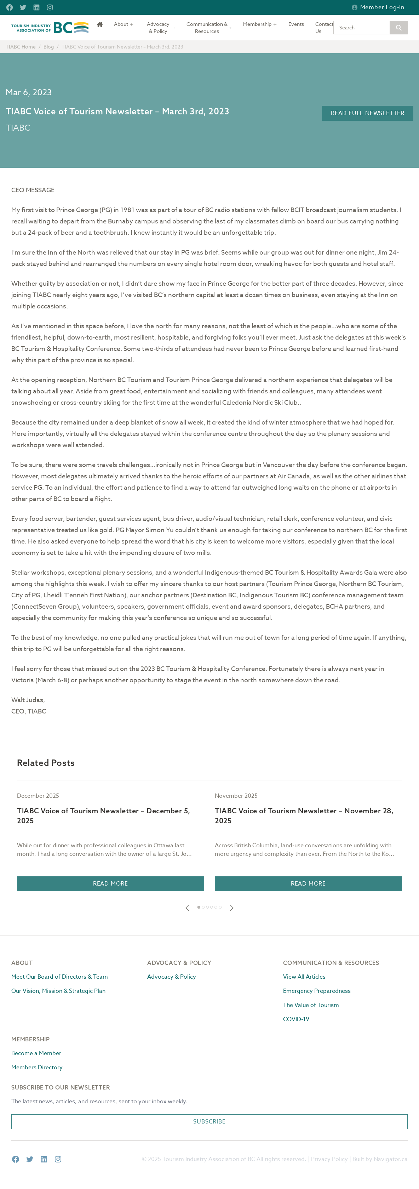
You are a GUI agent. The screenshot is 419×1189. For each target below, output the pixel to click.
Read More (110, 884)
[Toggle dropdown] (124, 24)
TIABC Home (21, 46)
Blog (49, 46)
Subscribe (209, 1121)
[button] (187, 908)
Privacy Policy (329, 1159)
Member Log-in (378, 7)
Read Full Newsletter (367, 113)
